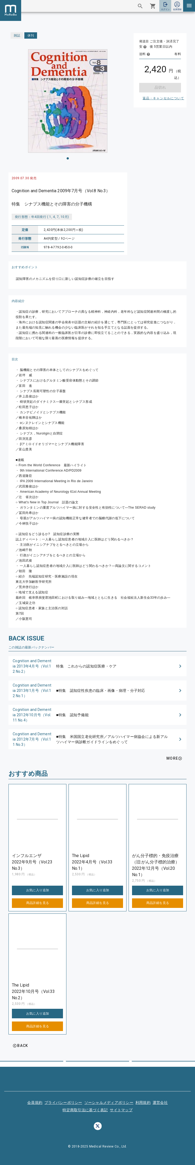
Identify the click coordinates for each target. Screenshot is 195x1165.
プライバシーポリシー (63, 1102)
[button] (97, 666)
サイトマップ (121, 1110)
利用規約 (143, 1102)
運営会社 (160, 1102)
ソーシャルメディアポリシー (108, 1102)
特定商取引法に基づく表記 (85, 1110)
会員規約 (34, 1102)
